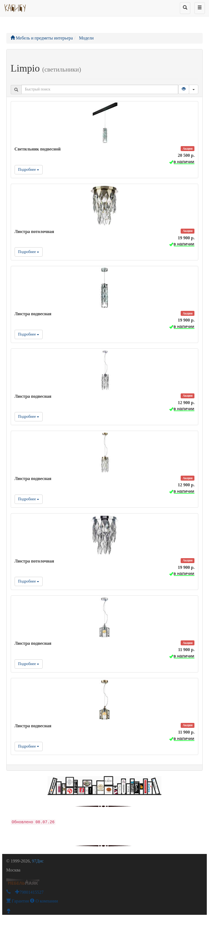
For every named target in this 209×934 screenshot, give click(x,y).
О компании (44, 901)
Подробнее (28, 170)
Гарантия (17, 901)
